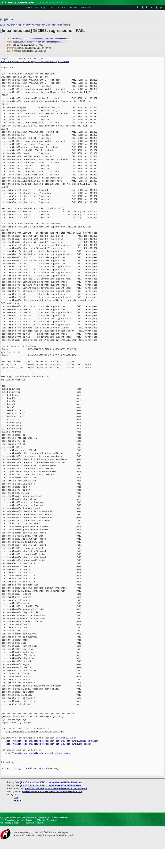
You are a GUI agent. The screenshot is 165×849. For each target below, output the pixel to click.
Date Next (15, 25)
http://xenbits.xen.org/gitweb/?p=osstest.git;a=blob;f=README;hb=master (48, 744)
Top (2, 19)
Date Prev (5, 25)
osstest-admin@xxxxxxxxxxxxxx (57, 39)
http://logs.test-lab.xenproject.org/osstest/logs (34, 731)
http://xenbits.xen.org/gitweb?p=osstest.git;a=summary (37, 753)
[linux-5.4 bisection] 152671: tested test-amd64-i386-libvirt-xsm (50, 785)
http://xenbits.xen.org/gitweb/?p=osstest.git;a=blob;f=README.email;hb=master (51, 741)
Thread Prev (26, 25)
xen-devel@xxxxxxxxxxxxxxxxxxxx (26, 39)
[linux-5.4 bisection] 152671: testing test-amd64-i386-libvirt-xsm (50, 782)
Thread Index (63, 25)
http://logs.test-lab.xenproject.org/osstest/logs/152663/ (35, 61)
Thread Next (39, 25)
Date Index (51, 25)
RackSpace (49, 832)
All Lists (9, 19)
